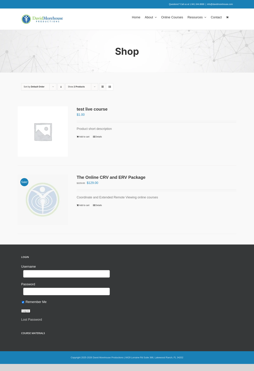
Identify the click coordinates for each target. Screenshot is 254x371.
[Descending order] (61, 86)
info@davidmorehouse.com (220, 4)
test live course (92, 109)
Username (28, 266)
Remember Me (34, 302)
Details (98, 137)
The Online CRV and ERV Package (111, 177)
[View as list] (109, 86)
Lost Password (31, 319)
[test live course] (43, 131)
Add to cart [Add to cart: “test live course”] (84, 137)
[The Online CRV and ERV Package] (43, 200)
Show (76, 87)
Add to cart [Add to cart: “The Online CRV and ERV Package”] (84, 205)
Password (28, 284)
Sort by (34, 87)
